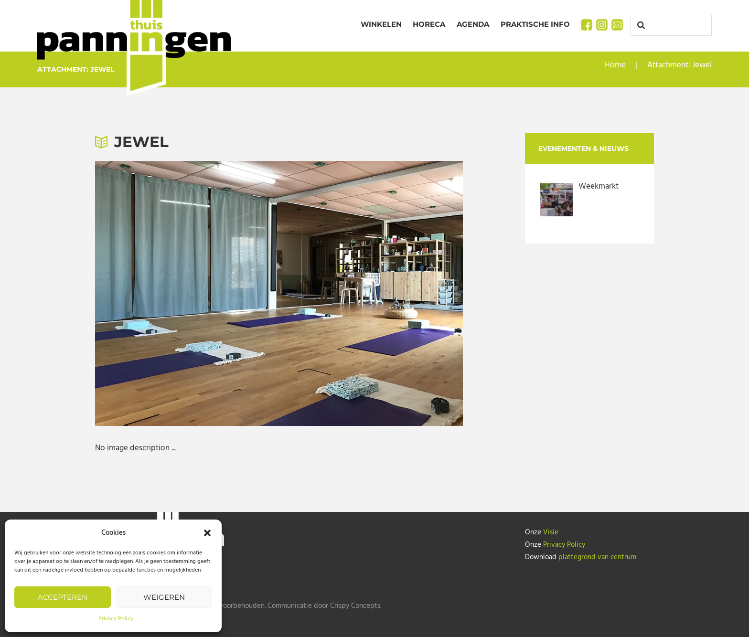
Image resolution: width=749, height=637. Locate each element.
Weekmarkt (598, 186)
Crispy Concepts (355, 606)
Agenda (473, 24)
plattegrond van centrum (597, 557)
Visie (550, 532)
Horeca (429, 24)
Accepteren (62, 597)
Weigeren (164, 597)
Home (615, 65)
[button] (207, 533)
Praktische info (535, 24)
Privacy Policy (115, 619)
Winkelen (381, 24)
